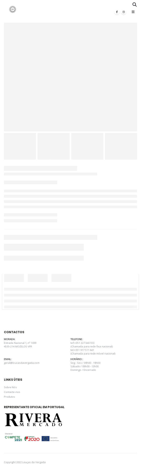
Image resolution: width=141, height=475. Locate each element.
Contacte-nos (12, 392)
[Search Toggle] (134, 4)
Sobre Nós (10, 387)
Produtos (9, 396)
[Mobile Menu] (133, 11)
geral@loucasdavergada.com (21, 363)
